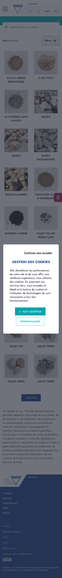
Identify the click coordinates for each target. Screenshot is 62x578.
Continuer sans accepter (38, 253)
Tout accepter (31, 311)
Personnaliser (30, 321)
